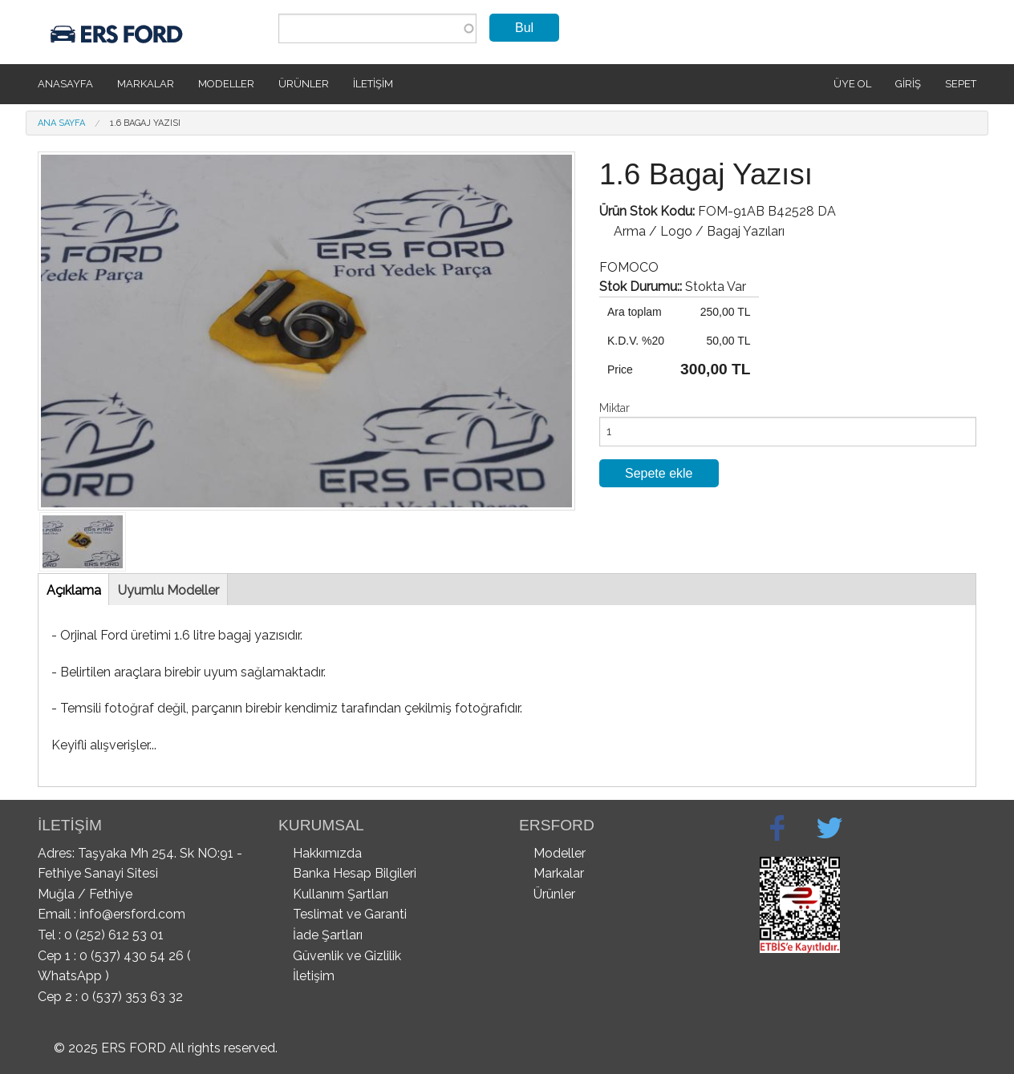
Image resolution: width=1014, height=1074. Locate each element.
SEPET (960, 84)
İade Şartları (328, 935)
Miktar (614, 408)
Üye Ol (852, 84)
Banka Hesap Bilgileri (354, 873)
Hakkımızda (327, 853)
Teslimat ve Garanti (350, 914)
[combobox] (377, 28)
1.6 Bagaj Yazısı (145, 123)
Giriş (908, 84)
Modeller (226, 84)
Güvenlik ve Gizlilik (347, 955)
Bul (524, 27)
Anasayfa (65, 84)
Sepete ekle (659, 473)
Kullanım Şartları (340, 894)
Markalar (145, 84)
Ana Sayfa (61, 123)
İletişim (373, 84)
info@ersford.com (132, 914)
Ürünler (303, 84)
